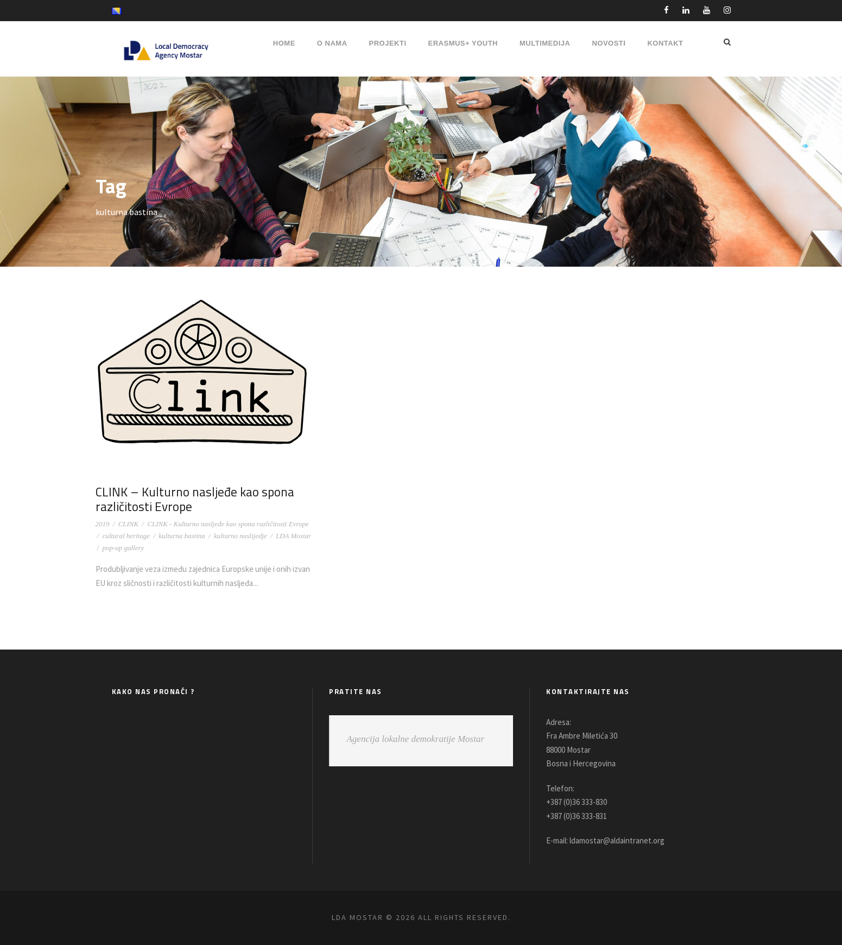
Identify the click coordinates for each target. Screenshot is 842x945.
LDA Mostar (293, 536)
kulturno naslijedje (240, 536)
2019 (103, 524)
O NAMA (332, 43)
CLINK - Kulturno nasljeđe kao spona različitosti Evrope (227, 524)
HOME (284, 43)
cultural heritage (126, 536)
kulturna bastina (182, 536)
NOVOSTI (608, 43)
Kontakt (665, 43)
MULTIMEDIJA (545, 43)
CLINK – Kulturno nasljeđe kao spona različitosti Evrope (192, 499)
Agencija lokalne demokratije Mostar (415, 739)
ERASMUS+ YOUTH (463, 43)
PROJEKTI (388, 43)
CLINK (128, 524)
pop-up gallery (123, 548)
